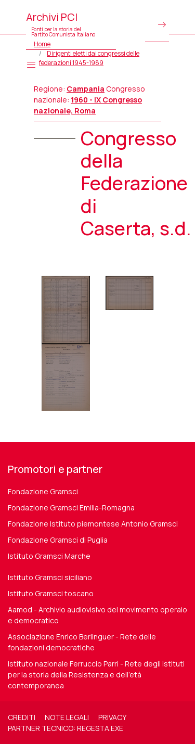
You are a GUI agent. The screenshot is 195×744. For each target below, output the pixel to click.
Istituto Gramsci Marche (49, 556)
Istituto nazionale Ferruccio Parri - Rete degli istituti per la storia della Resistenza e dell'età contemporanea (96, 674)
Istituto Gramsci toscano (51, 593)
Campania (86, 89)
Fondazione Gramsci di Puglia (58, 540)
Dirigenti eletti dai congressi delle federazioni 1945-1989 (89, 58)
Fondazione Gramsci (43, 491)
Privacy (112, 717)
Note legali (67, 717)
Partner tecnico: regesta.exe (65, 728)
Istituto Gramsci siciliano (50, 577)
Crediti (21, 717)
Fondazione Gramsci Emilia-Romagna (71, 507)
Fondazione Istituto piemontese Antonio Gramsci (93, 524)
